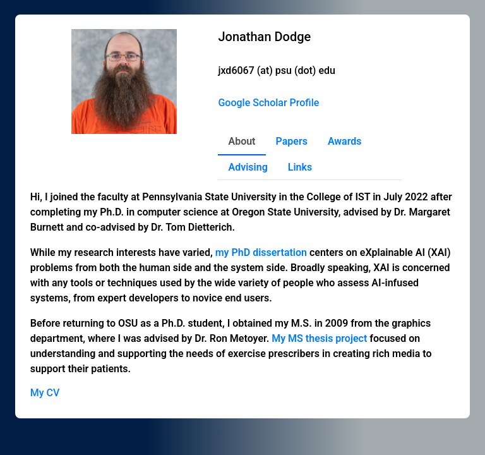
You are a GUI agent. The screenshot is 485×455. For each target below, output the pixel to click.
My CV (45, 393)
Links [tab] (300, 167)
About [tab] (241, 141)
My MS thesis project (319, 338)
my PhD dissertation (261, 252)
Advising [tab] (247, 167)
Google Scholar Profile (268, 103)
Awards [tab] (345, 141)
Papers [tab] (292, 141)
